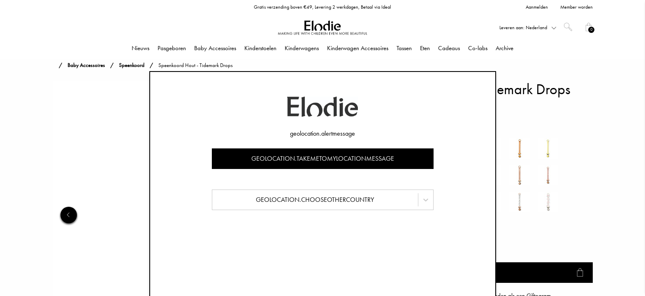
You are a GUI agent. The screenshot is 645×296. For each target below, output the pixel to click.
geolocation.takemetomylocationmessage (322, 158)
